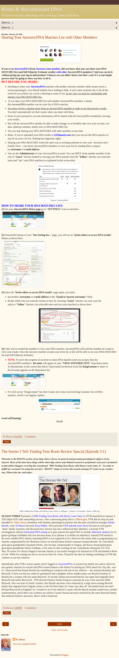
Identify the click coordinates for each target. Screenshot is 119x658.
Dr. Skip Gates (18, 522)
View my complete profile (24, 644)
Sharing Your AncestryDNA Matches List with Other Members (49, 37)
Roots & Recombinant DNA (32, 9)
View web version (59, 630)
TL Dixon (20, 639)
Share (6, 442)
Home (59, 624)
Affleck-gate (81, 519)
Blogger (64, 655)
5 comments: (30, 436)
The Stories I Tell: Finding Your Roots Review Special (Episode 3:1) (54, 451)
